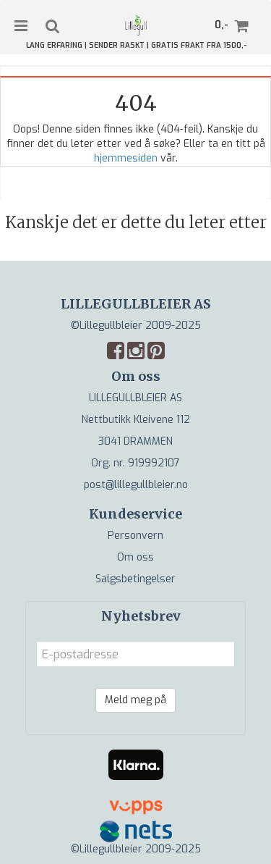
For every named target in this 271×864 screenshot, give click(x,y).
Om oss (135, 557)
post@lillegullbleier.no (136, 485)
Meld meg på (135, 700)
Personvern (135, 535)
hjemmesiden (126, 158)
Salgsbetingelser (135, 579)
